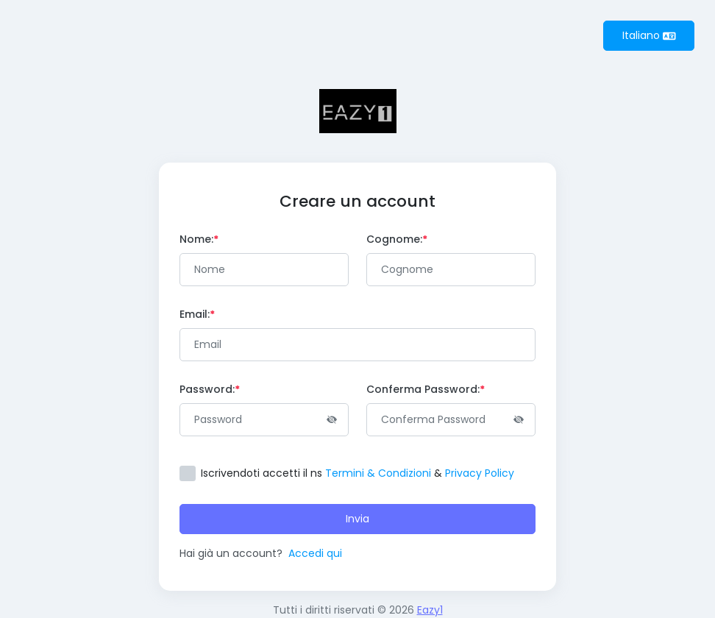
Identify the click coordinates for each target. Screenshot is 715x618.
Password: (209, 389)
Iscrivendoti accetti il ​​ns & (357, 473)
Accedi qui (315, 553)
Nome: (198, 239)
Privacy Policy (479, 473)
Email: (197, 314)
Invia (357, 518)
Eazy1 (430, 610)
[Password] (264, 419)
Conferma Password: (425, 389)
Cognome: (396, 239)
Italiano (649, 35)
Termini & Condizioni (378, 473)
